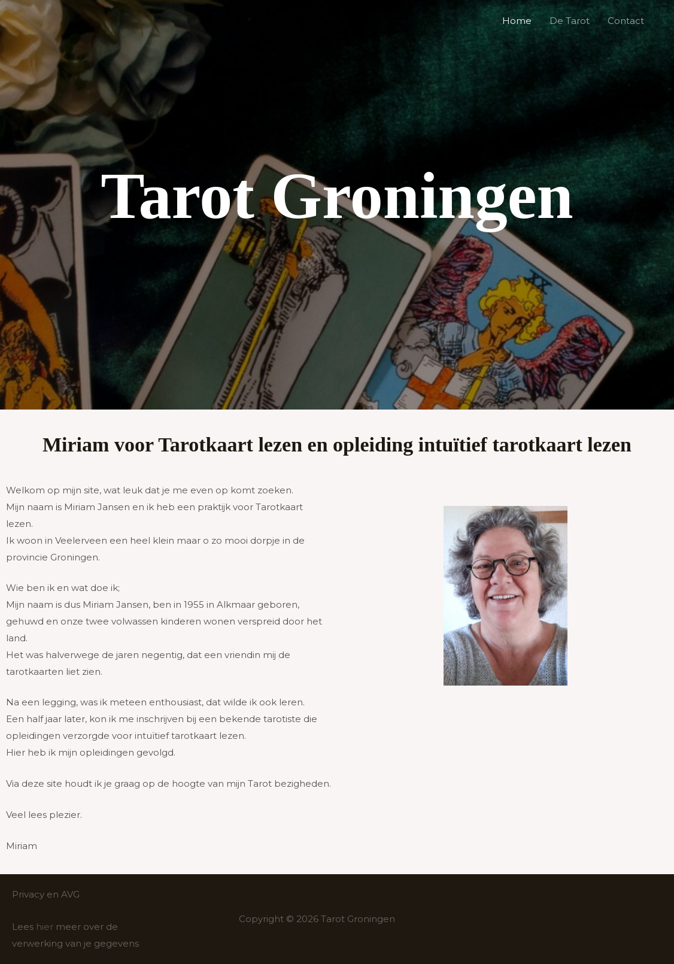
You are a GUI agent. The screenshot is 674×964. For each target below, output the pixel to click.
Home (517, 20)
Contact (626, 20)
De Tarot (569, 20)
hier (44, 926)
